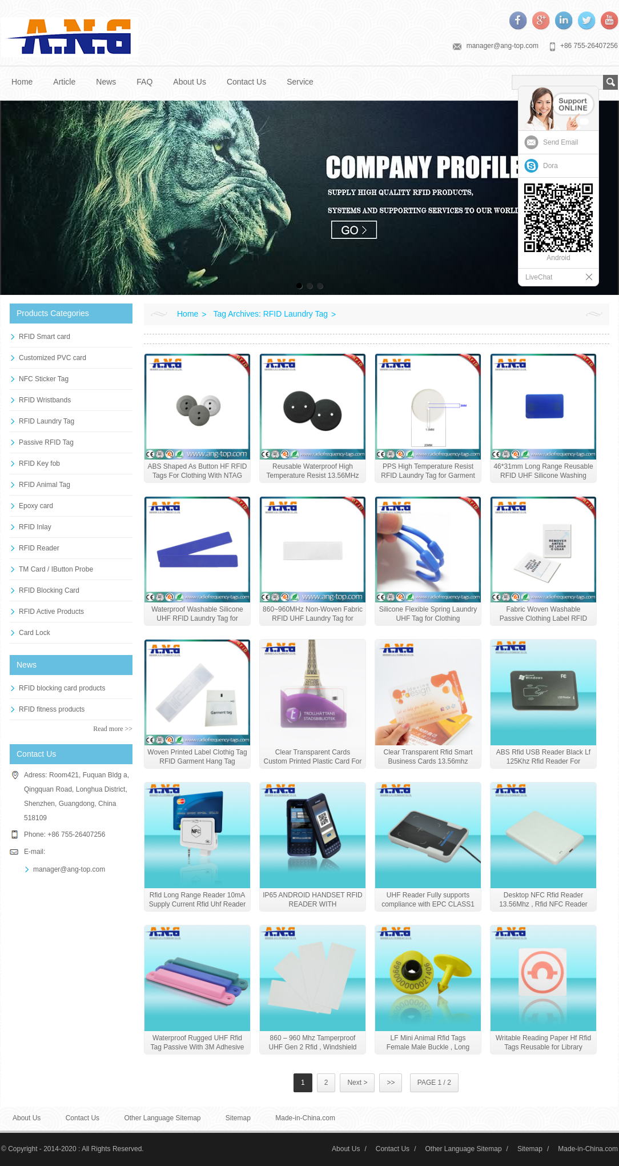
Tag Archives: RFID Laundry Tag (271, 313)
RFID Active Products (51, 612)
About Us (189, 81)
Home (22, 81)
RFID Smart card (44, 337)
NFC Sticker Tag (44, 379)
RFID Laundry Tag (46, 421)
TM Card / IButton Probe (56, 569)
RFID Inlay (35, 527)
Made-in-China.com (305, 1118)
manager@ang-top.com (502, 46)
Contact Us (246, 81)
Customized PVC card (52, 358)
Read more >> (112, 729)
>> (391, 1083)
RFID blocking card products (62, 688)
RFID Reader (39, 548)
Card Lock (34, 633)
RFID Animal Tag (44, 485)
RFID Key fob (39, 464)
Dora (550, 166)
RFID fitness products (52, 709)
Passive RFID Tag (46, 442)
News (106, 81)
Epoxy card (36, 506)
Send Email (560, 142)
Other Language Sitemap (162, 1118)
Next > (357, 1083)
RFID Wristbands (45, 400)
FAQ (144, 81)
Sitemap (238, 1118)
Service (300, 81)
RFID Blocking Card (49, 590)
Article (64, 81)
